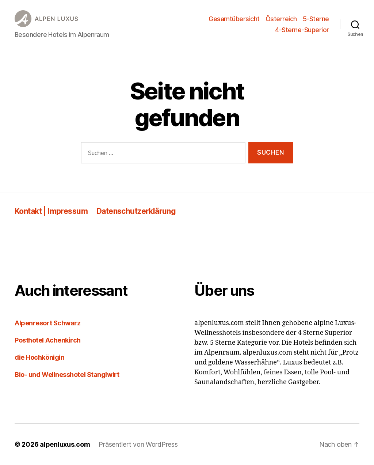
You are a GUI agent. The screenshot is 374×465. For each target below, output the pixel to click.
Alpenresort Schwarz (47, 323)
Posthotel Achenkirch (48, 340)
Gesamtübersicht (234, 19)
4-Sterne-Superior (302, 30)
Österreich (281, 19)
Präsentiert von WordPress (138, 444)
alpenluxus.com (65, 444)
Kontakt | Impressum (51, 211)
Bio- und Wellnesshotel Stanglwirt (67, 374)
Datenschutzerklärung (136, 211)
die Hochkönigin (39, 357)
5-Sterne (316, 19)
